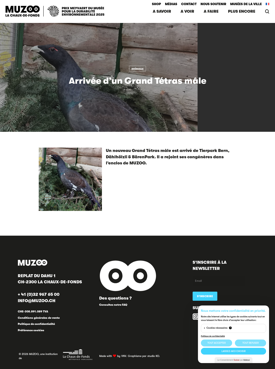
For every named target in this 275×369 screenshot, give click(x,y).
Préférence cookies (31, 330)
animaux (137, 68)
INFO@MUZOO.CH (36, 300)
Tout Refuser (250, 342)
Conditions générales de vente (39, 317)
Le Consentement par (234, 360)
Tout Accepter (216, 342)
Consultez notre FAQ (113, 304)
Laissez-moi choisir (233, 351)
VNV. (124, 356)
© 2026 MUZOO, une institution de (55, 354)
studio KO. (153, 356)
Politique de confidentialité (36, 323)
